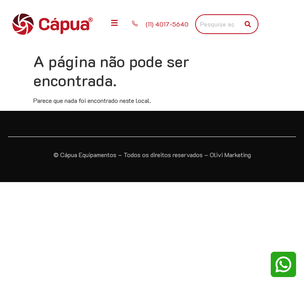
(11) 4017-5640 (168, 24)
